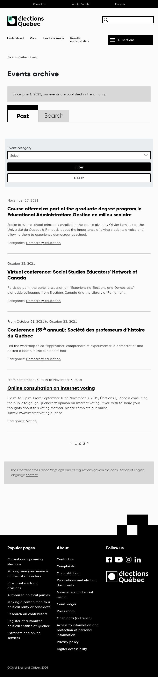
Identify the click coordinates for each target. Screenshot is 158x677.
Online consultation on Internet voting (51, 388)
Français (120, 4)
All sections (125, 39)
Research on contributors (27, 613)
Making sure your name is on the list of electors (27, 573)
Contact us (39, 4)
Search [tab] (53, 115)
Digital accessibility (72, 648)
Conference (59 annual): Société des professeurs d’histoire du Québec (76, 333)
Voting (31, 420)
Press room (65, 610)
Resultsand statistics (79, 39)
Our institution (68, 572)
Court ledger (66, 603)
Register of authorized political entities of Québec (28, 623)
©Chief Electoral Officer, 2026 (27, 667)
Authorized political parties (28, 594)
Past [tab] (23, 116)
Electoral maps (53, 38)
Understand (15, 38)
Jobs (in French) (80, 4)
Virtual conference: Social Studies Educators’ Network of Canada (72, 275)
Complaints (66, 565)
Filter (79, 166)
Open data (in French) (74, 617)
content (32, 475)
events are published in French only (77, 94)
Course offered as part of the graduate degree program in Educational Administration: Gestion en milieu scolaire (74, 211)
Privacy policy (68, 641)
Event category (19, 147)
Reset (79, 177)
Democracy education (43, 242)
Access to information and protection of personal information (78, 629)
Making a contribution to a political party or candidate (28, 604)
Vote (33, 38)
